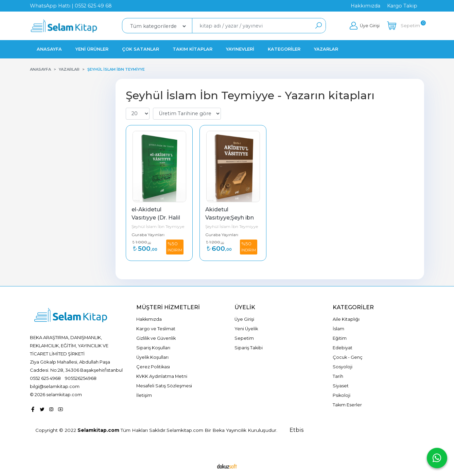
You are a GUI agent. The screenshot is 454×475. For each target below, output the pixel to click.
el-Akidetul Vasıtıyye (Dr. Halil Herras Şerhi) (156, 217)
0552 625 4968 (45, 378)
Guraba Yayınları (148, 234)
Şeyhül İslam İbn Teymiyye (158, 226)
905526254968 (81, 378)
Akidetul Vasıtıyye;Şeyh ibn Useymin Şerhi (230, 217)
